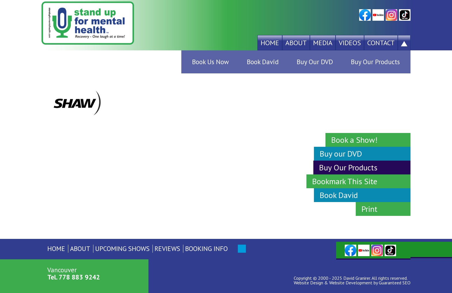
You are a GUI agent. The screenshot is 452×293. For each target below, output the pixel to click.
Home (270, 42)
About (296, 42)
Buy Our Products (375, 61)
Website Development (350, 283)
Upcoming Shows (122, 248)
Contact (381, 42)
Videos (350, 42)
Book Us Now (210, 61)
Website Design (308, 283)
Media (322, 42)
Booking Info (206, 248)
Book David (263, 61)
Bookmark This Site (344, 181)
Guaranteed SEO (394, 283)
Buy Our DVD (315, 61)
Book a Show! (354, 139)
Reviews (167, 248)
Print (369, 208)
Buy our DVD (341, 153)
